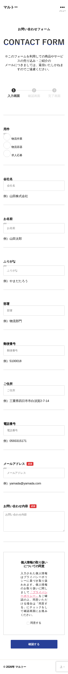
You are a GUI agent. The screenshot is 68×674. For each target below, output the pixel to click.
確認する (42, 644)
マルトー (10, 7)
